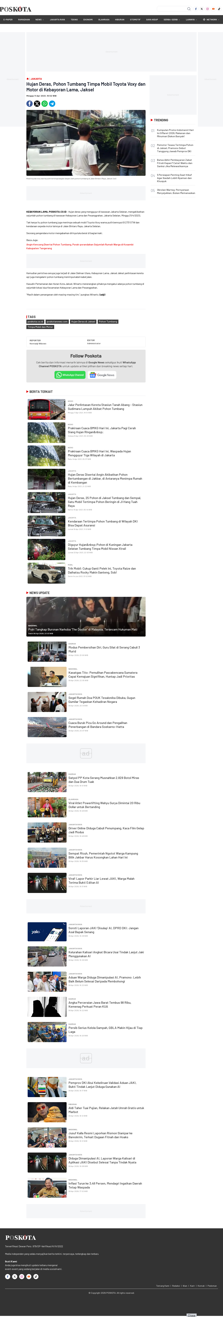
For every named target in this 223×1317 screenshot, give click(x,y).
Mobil (70, 565)
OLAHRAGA (103, 19)
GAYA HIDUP (152, 19)
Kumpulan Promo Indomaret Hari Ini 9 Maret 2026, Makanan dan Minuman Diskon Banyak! (175, 133)
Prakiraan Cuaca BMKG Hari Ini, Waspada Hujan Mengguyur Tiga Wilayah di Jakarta (99, 453)
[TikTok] (219, 8)
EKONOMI (88, 19)
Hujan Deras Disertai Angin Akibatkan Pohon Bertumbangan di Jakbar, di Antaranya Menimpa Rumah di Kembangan (105, 478)
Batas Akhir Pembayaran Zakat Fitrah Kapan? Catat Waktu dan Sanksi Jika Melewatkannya (174, 163)
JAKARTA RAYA (57, 19)
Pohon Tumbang (108, 321)
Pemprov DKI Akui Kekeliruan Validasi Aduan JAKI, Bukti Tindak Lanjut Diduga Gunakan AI (102, 1084)
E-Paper (8, 19)
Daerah (72, 644)
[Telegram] (52, 103)
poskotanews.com (57, 321)
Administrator (94, 343)
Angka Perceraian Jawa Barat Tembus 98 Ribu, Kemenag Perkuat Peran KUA (99, 1004)
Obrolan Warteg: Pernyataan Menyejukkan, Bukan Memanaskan (176, 191)
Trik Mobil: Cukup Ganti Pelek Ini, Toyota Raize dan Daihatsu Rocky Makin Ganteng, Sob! (102, 570)
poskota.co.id (35, 321)
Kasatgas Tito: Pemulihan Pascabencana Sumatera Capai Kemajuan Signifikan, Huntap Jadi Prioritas (102, 674)
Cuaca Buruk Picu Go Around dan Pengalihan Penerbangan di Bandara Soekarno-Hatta (97, 725)
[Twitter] (201, 8)
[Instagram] (207, 8)
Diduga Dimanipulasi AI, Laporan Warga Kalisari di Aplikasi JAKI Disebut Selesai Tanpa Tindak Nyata (102, 1160)
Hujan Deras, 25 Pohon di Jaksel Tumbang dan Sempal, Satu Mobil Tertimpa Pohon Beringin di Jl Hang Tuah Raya (104, 502)
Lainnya (191, 19)
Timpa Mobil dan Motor (40, 326)
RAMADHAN (24, 19)
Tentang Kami (162, 1285)
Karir (192, 1285)
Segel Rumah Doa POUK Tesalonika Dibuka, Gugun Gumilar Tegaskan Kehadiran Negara (101, 699)
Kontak (201, 1285)
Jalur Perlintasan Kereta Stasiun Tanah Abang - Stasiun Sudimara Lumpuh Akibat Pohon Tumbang (105, 406)
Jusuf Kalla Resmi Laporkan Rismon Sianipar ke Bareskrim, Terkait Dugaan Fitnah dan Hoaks (100, 1135)
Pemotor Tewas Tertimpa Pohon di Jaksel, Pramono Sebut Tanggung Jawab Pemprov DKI (175, 148)
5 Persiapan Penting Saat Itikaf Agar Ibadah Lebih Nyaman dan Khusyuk (174, 178)
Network (211, 19)
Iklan (185, 1285)
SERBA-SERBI (171, 19)
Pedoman (212, 1285)
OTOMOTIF (135, 19)
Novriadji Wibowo (38, 343)
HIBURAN (119, 19)
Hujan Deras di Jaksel (83, 321)
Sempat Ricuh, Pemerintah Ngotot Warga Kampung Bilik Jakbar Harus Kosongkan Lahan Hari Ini (103, 855)
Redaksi (176, 1285)
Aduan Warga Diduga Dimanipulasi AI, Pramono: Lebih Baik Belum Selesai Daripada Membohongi (104, 979)
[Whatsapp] (44, 103)
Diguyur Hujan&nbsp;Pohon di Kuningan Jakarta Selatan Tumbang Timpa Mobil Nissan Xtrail (100, 546)
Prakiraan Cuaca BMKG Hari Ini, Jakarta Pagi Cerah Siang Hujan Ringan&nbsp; (102, 430)
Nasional (32, 625)
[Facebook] (196, 8)
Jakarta (72, 471)
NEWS (38, 19)
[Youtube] (213, 8)
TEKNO (74, 19)
